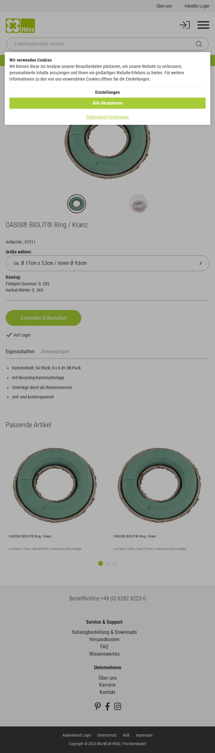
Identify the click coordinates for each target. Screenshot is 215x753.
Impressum (119, 116)
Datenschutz (97, 116)
